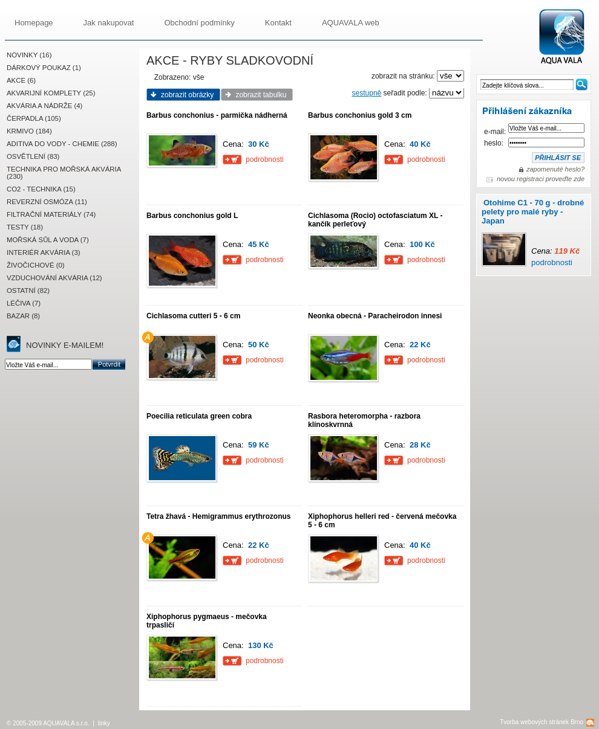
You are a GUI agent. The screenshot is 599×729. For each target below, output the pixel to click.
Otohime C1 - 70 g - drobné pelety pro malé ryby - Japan (533, 211)
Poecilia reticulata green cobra (199, 416)
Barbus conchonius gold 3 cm (359, 115)
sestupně (367, 93)
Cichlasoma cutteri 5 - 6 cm (193, 316)
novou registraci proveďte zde (540, 178)
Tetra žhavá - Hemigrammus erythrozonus (218, 516)
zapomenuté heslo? (555, 169)
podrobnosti (551, 262)
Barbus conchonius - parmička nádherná (216, 115)
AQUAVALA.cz (566, 37)
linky (104, 723)
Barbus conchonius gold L (192, 215)
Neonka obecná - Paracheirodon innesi (375, 316)
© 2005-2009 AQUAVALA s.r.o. (48, 723)
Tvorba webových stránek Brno (541, 722)
